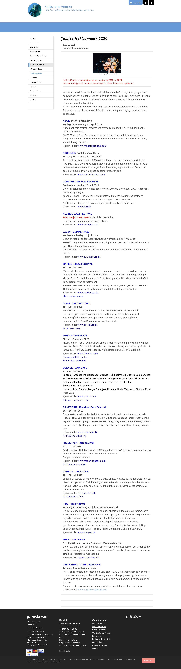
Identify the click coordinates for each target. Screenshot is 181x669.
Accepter (148, 661)
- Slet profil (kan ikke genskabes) (40, 634)
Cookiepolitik (55, 662)
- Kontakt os (31, 625)
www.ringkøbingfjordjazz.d (92, 589)
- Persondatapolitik (34, 621)
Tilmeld (135, 3)
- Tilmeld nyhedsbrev (35, 628)
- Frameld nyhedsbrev (35, 631)
